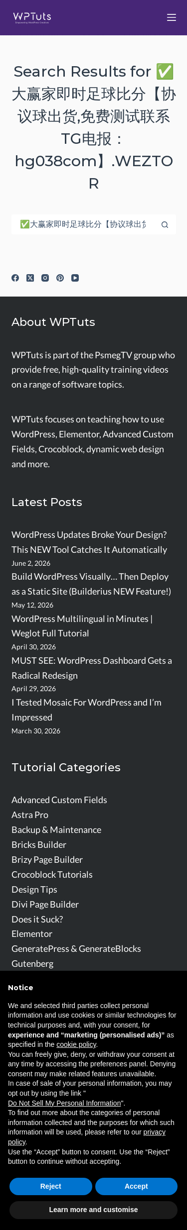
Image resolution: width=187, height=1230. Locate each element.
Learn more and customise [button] (93, 1210)
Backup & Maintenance (56, 829)
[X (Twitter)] (30, 278)
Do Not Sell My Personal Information (64, 1103)
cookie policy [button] (76, 1044)
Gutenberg (32, 963)
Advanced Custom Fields (59, 800)
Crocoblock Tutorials (52, 874)
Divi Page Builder (45, 904)
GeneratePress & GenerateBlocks (76, 948)
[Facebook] (15, 278)
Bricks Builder (38, 844)
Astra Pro (29, 815)
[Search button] (165, 224)
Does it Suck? (37, 919)
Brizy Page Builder (47, 859)
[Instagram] (45, 278)
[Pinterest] (60, 278)
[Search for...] (83, 224)
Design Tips (34, 889)
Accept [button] (136, 1186)
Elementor (31, 933)
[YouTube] (75, 278)
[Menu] (171, 17)
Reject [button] (50, 1186)
